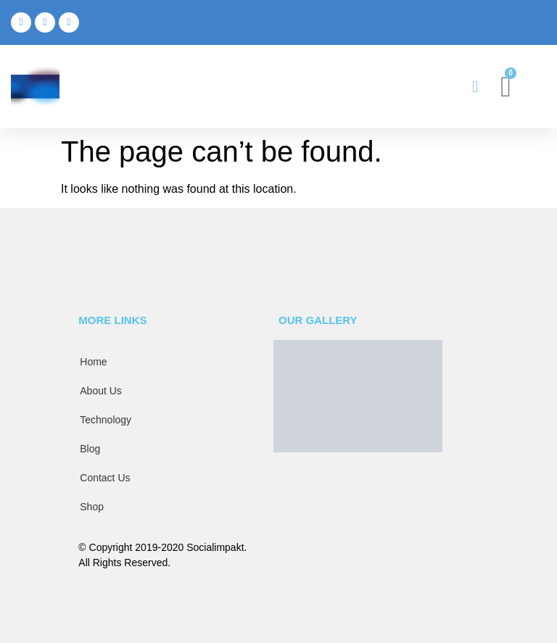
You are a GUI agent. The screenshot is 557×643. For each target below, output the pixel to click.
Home (93, 362)
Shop (92, 507)
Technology (105, 420)
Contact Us (105, 478)
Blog (90, 449)
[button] (475, 87)
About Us (101, 391)
